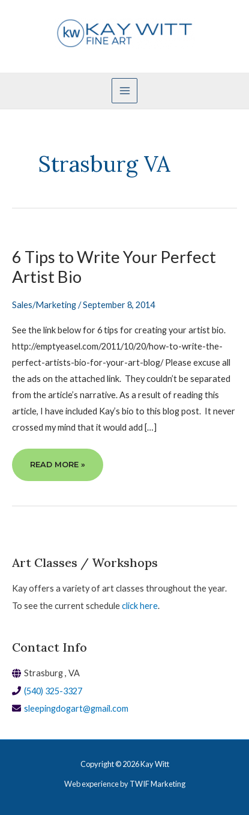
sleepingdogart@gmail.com (76, 708)
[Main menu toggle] (124, 90)
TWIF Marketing (157, 784)
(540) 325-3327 (53, 691)
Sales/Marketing (44, 305)
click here (140, 606)
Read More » (57, 469)
